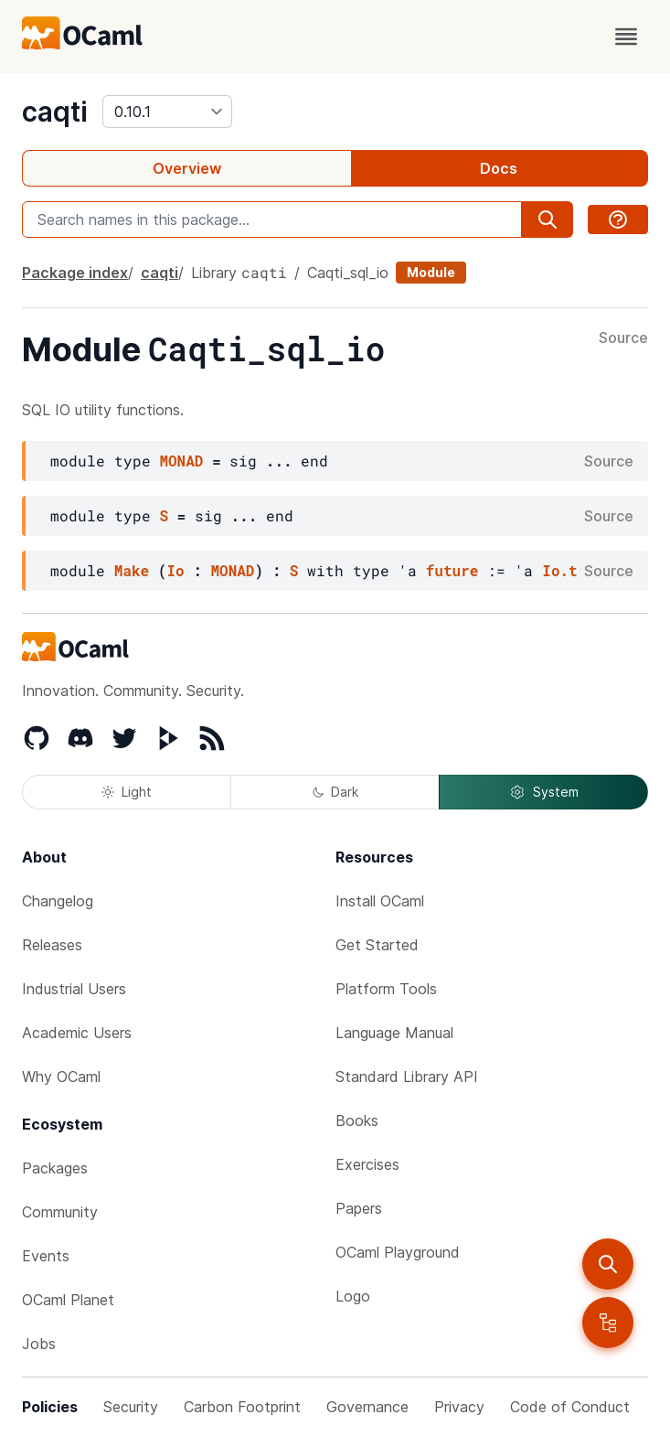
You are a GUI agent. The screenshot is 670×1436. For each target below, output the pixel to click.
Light (126, 791)
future (452, 570)
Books (356, 1120)
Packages (55, 1168)
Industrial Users (74, 989)
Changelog (57, 901)
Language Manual (394, 1032)
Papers (358, 1208)
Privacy (459, 1407)
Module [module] (431, 272)
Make (131, 570)
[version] (167, 111)
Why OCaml (61, 1076)
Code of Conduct (570, 1407)
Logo (352, 1296)
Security (130, 1407)
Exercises (367, 1164)
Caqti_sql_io (347, 272)
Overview (187, 168)
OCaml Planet (68, 1300)
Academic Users (77, 1032)
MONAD (181, 460)
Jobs (39, 1343)
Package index (75, 272)
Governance (367, 1407)
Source (623, 338)
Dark (335, 791)
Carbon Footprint (242, 1407)
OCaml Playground (397, 1252)
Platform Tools (386, 989)
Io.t (559, 570)
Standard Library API (406, 1076)
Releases (52, 945)
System (544, 792)
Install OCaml (379, 901)
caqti (55, 111)
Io (175, 570)
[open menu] (626, 36)
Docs (498, 168)
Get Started (377, 945)
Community (60, 1212)
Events (45, 1256)
